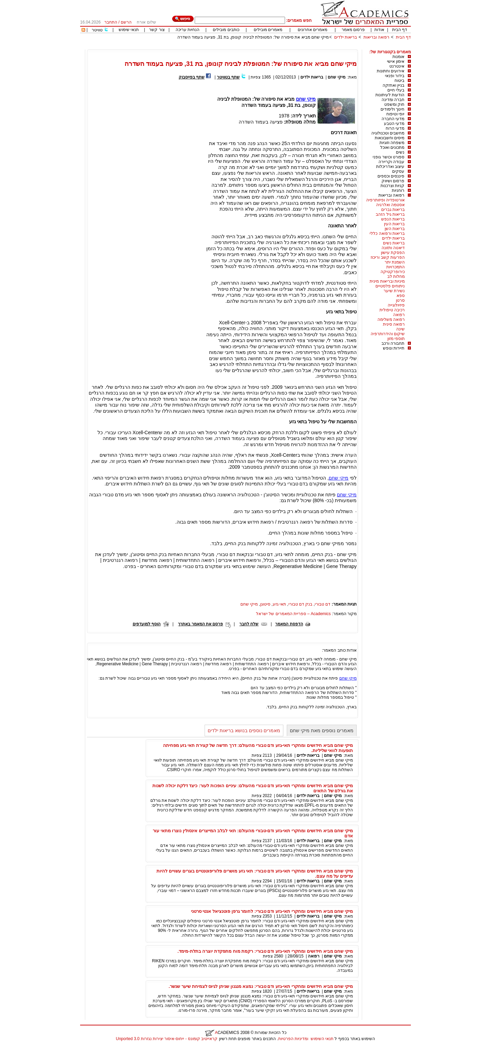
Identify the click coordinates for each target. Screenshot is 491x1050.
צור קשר (156, 29)
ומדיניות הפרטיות (293, 1038)
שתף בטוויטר (228, 77)
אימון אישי (395, 61)
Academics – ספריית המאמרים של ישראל (293, 613)
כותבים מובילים (226, 29)
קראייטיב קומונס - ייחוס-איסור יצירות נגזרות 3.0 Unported (167, 1038)
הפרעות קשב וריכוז (388, 257)
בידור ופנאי (394, 75)
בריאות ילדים (345, 37)
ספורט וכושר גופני (388, 157)
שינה (400, 329)
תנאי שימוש (129, 29)
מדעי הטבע (394, 123)
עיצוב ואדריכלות (390, 166)
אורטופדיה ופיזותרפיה (385, 200)
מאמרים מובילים (268, 29)
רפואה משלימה (391, 319)
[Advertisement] (287, 46)
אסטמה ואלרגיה (390, 204)
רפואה (399, 314)
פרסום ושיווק (393, 181)
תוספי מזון (396, 338)
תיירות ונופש (393, 348)
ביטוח (399, 80)
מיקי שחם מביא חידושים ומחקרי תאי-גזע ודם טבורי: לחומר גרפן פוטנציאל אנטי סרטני (272, 911)
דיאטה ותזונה (393, 247)
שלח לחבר (248, 624)
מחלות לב (396, 276)
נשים (400, 152)
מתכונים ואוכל (392, 147)
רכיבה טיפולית (392, 310)
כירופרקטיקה (393, 271)
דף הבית (399, 29)
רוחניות (398, 190)
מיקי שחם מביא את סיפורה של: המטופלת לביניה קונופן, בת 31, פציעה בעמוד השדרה (253, 37)
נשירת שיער (394, 290)
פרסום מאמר (353, 29)
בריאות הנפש (393, 219)
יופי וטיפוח (395, 114)
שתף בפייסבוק (192, 77)
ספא (401, 295)
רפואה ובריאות (376, 37)
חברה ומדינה (393, 99)
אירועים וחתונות (390, 71)
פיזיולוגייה (396, 305)
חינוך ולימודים (392, 109)
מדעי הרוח (395, 128)
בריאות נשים (394, 243)
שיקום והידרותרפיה (388, 333)
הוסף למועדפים (147, 624)
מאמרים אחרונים (312, 29)
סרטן (400, 300)
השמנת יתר (395, 262)
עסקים (398, 171)
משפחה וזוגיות (392, 142)
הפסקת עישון (393, 252)
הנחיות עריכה (187, 29)
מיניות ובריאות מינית (387, 281)
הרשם (126, 22)
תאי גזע (279, 604)
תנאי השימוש (322, 1038)
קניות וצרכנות (392, 185)
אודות (379, 29)
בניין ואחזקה (393, 85)
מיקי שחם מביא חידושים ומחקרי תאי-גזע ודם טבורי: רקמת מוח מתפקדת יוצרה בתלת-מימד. (265, 951)
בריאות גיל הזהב (390, 214)
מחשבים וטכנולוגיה (387, 133)
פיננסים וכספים (390, 176)
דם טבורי (322, 604)
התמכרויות (395, 267)
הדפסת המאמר (289, 624)
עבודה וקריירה (391, 161)
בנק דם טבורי (300, 604)
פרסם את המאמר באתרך (200, 624)
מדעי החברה (393, 118)
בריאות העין (394, 224)
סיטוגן (265, 604)
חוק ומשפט (394, 104)
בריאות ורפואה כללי (387, 233)
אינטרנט (396, 66)
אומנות (398, 56)
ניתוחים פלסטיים (390, 286)
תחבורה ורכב (393, 343)
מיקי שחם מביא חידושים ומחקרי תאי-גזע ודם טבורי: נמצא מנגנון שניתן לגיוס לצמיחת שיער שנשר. (261, 986)
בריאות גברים (393, 209)
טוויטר (97, 30)
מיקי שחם (336, 77)
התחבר (110, 22)
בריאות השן (395, 228)
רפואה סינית (394, 324)
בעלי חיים (395, 90)
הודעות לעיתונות (389, 95)
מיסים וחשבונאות (389, 138)
